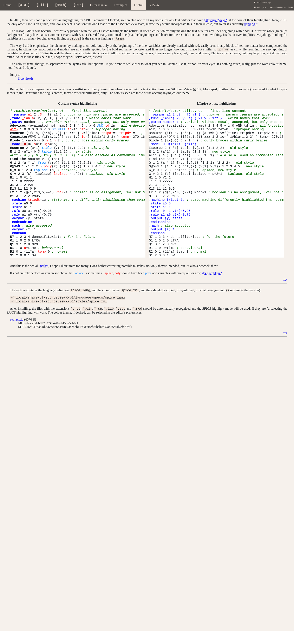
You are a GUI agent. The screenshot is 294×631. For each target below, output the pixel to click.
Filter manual (99, 5)
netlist (44, 267)
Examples (120, 5)
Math (61, 5)
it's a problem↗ (212, 274)
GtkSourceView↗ (216, 20)
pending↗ (251, 24)
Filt (42, 5)
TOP (285, 281)
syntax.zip (16, 323)
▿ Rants (154, 5)
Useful (138, 5)
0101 (24, 5)
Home (7, 5)
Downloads (25, 79)
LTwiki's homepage (262, 2)
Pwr (78, 5)
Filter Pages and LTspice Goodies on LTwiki (273, 7)
